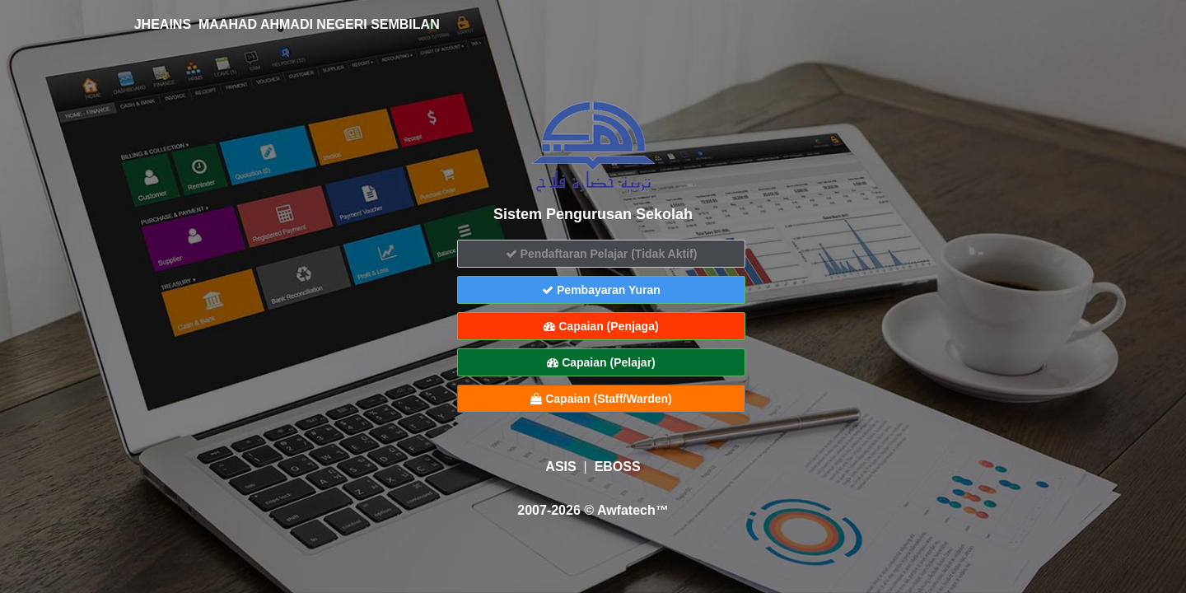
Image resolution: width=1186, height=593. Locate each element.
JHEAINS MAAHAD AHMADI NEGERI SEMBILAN (276, 24)
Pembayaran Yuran (601, 289)
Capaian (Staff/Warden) (600, 398)
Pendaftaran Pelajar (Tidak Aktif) (602, 253)
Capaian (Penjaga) (601, 326)
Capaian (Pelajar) (601, 362)
